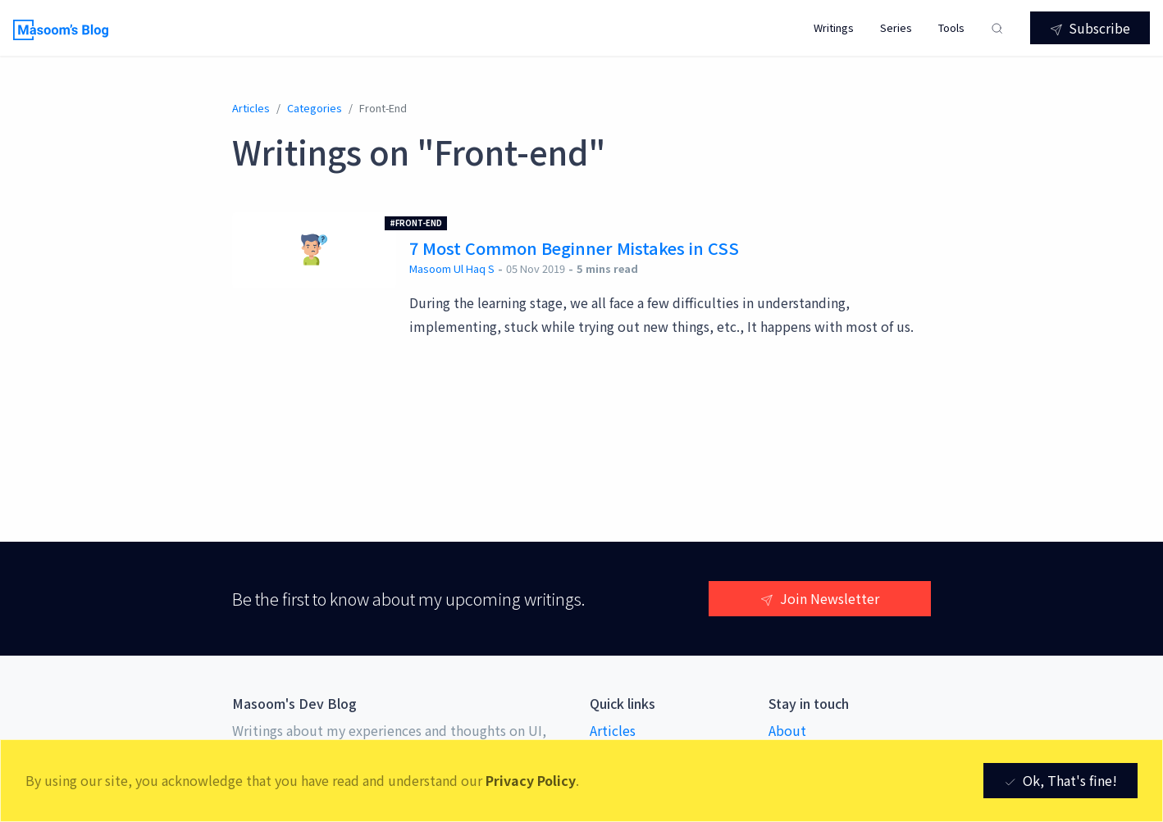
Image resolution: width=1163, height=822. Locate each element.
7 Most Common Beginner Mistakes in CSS (574, 248)
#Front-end (416, 223)
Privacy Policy (531, 780)
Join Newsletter (819, 598)
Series (896, 27)
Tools (951, 27)
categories (314, 108)
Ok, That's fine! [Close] (1060, 780)
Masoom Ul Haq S (452, 268)
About (787, 730)
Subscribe (1090, 28)
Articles (251, 108)
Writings (834, 27)
